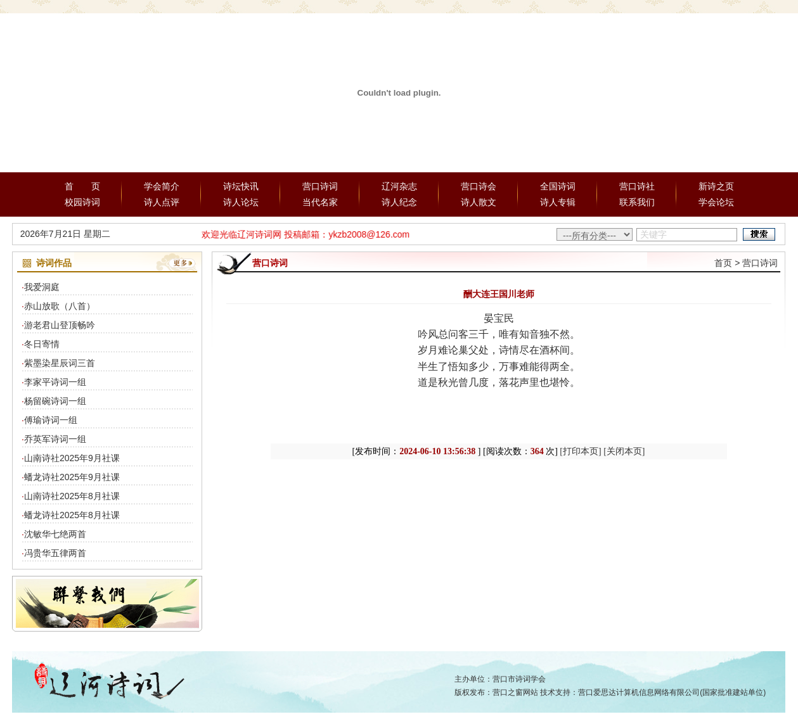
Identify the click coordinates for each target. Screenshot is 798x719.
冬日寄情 (42, 344)
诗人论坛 (241, 202)
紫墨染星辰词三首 (59, 363)
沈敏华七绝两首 (55, 534)
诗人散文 (478, 202)
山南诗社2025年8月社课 (72, 496)
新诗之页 (716, 186)
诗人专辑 (558, 202)
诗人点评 (161, 202)
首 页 (82, 186)
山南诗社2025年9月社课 (72, 458)
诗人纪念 (399, 202)
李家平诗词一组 (55, 382)
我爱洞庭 (42, 287)
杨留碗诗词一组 (55, 401)
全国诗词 (558, 186)
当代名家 (320, 202)
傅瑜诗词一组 (50, 420)
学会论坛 (716, 202)
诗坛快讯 (241, 186)
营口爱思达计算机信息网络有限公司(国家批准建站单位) (672, 692)
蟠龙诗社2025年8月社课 (72, 515)
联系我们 (637, 202)
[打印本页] (580, 451)
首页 (723, 263)
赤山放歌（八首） (59, 306)
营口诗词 (320, 186)
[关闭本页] (624, 451)
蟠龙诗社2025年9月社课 (72, 477)
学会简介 (161, 186)
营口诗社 (637, 186)
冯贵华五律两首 (55, 553)
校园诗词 (82, 202)
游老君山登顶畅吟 (59, 325)
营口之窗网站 (515, 692)
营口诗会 (478, 186)
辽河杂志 (399, 186)
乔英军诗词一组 (55, 439)
